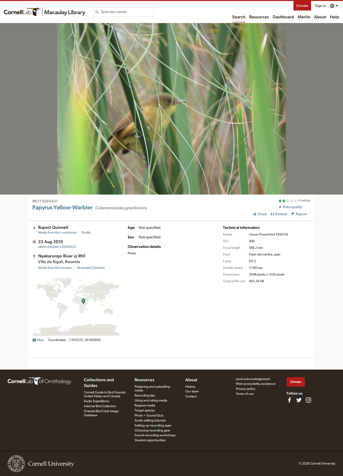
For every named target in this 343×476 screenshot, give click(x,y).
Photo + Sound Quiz (149, 415)
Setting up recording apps (153, 425)
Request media (145, 405)
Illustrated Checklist (91, 268)
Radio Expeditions (96, 401)
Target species (145, 410)
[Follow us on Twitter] (299, 400)
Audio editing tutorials (150, 420)
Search (238, 17)
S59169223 (57, 247)
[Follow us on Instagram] (308, 400)
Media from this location (55, 268)
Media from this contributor (57, 232)
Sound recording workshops (155, 435)
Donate (302, 6)
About (320, 17)
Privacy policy (245, 389)
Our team (192, 391)
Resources (259, 17)
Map (38, 340)
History (190, 386)
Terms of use (244, 394)
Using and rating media (151, 400)
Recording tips (145, 395)
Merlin (304, 17)
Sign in (320, 6)
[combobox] (127, 12)
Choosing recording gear (152, 430)
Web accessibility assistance (255, 384)
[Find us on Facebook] (289, 400)
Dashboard (283, 17)
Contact (191, 396)
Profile (86, 232)
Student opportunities (150, 440)
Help (334, 17)
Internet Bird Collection (100, 406)
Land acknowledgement (253, 379)
